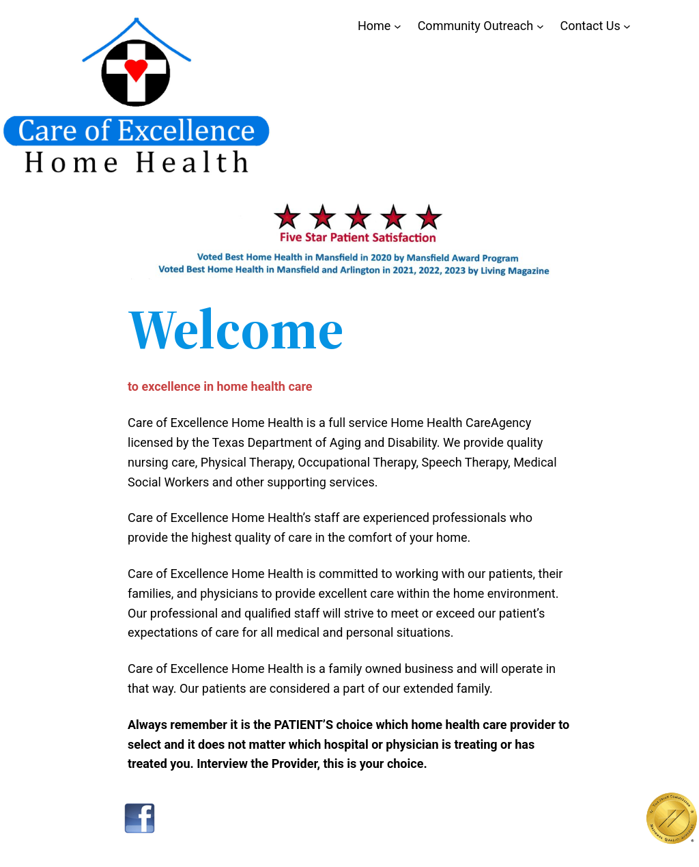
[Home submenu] (397, 26)
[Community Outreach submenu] (540, 26)
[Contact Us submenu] (627, 26)
